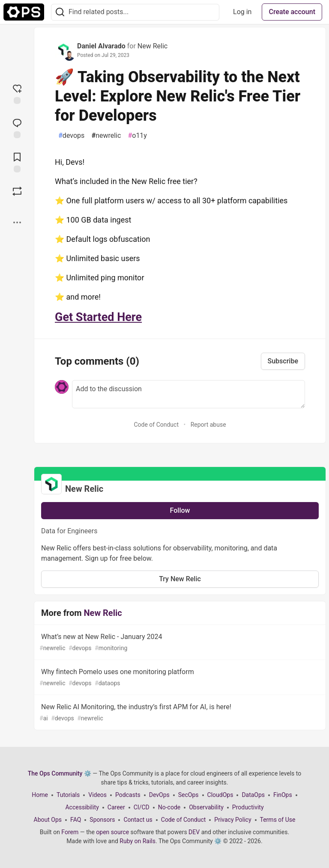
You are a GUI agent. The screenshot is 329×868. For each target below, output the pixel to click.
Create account (292, 12)
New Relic (152, 46)
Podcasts (128, 794)
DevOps (159, 794)
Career (116, 807)
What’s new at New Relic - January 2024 (179, 643)
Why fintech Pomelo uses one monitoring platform (179, 678)
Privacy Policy (232, 819)
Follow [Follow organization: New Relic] (180, 510)
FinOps (282, 794)
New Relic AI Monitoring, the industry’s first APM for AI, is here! (179, 713)
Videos (97, 794)
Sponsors (102, 819)
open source (112, 832)
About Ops (48, 819)
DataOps (253, 794)
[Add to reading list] (17, 161)
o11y (137, 136)
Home (40, 794)
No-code (169, 807)
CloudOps (220, 794)
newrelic (106, 136)
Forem (69, 832)
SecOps (188, 794)
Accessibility (82, 807)
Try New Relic (180, 579)
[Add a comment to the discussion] (188, 394)
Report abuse (208, 424)
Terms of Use (278, 819)
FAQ (75, 819)
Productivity (248, 807)
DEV (194, 832)
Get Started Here (98, 317)
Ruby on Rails (138, 841)
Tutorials (68, 794)
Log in (242, 12)
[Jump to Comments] (17, 127)
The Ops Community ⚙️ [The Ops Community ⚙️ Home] (59, 773)
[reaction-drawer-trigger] (17, 93)
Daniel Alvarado (101, 46)
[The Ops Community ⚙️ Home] (23, 12)
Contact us (137, 819)
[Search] (60, 12)
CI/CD (142, 807)
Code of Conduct (156, 424)
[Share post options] (17, 222)
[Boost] (17, 191)
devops (71, 136)
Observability (206, 807)
